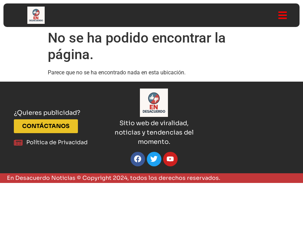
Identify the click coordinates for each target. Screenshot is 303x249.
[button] (282, 15)
